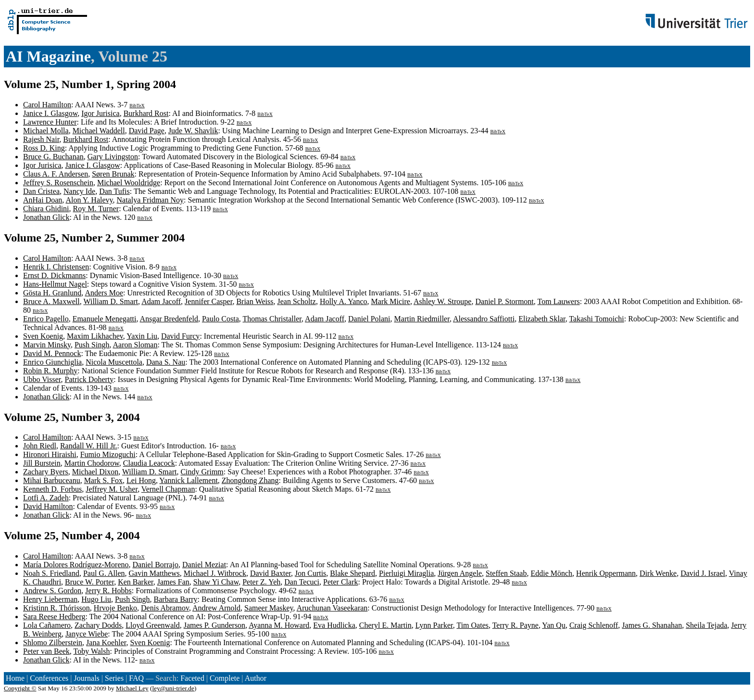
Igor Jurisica (100, 113)
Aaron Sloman (135, 345)
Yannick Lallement (188, 480)
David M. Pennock (52, 353)
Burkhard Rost (146, 113)
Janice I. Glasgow (50, 113)
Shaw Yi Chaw (216, 582)
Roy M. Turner (96, 208)
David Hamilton (48, 506)
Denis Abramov (165, 608)
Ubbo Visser (42, 379)
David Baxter (270, 573)
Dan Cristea (41, 191)
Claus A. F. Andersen (55, 174)
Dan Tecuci (301, 582)
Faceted (192, 678)
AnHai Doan (42, 200)
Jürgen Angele (460, 573)
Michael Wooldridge (128, 182)
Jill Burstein (42, 463)
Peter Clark (340, 582)
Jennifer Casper (208, 301)
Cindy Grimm (201, 472)
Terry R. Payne (515, 625)
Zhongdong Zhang (250, 480)
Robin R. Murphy (50, 371)
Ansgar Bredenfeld (169, 319)
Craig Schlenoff (593, 625)
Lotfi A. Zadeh (46, 498)
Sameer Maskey (268, 608)
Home (15, 678)
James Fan (173, 582)
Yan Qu (554, 625)
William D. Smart (110, 301)
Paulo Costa (220, 319)
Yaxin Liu (141, 336)
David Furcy (180, 336)
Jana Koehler (106, 642)
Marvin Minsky (47, 345)
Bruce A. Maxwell (51, 301)
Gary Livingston (113, 157)
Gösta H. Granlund (52, 293)
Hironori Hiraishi (49, 454)
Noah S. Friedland (51, 573)
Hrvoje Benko (115, 608)
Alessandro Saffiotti (484, 319)
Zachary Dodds (98, 625)
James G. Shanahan (652, 625)
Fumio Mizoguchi (108, 454)
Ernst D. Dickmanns (54, 275)
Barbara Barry (176, 599)
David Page (146, 131)
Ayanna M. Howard (279, 625)
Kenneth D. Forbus (52, 489)
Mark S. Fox (103, 480)
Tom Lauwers (559, 301)
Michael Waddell (99, 131)
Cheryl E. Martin (385, 625)
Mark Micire (390, 301)
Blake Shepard (352, 573)
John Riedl (39, 446)
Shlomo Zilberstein (52, 642)
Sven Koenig (43, 336)
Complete (224, 678)
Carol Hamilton (47, 105)
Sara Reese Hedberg (54, 616)
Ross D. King (44, 148)
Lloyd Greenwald (152, 625)
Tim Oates (472, 625)
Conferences (49, 678)
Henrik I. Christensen (56, 267)
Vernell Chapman (168, 489)
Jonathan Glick (46, 217)
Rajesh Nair (41, 139)
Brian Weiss (254, 301)
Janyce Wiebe (86, 634)
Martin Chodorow (91, 463)
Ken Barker (135, 582)
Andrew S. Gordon (52, 590)
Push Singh (92, 345)
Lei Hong (141, 480)
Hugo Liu (96, 599)
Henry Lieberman (50, 599)
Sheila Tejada (706, 625)
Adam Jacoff (161, 301)
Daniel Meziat (204, 564)
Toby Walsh (92, 651)
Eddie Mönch (551, 573)
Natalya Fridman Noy (150, 200)
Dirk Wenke (658, 573)
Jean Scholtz (296, 301)
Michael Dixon (95, 472)
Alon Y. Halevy (89, 200)
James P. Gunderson (214, 625)
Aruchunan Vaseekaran (332, 608)
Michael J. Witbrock (215, 573)
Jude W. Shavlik (193, 131)
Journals (86, 678)
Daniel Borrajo (156, 564)
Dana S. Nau (165, 362)
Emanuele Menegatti (105, 319)
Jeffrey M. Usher (112, 489)
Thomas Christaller (272, 319)
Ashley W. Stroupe (442, 301)
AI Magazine (48, 56)
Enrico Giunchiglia (52, 362)
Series (114, 678)
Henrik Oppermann (606, 573)
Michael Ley (132, 688)
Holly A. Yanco (343, 301)
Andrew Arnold (216, 608)
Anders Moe (104, 293)
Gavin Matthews (154, 573)
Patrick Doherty (89, 379)
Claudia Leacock (149, 463)
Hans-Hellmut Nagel (55, 284)
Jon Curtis (310, 573)
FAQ (136, 678)
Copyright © (20, 688)
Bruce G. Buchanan (53, 157)
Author (255, 678)
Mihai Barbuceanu (51, 480)
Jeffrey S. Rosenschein (58, 182)
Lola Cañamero (47, 625)
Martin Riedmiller (422, 319)
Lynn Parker (434, 625)
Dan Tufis (114, 191)
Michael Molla (46, 131)
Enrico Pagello (46, 319)
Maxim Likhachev (95, 336)
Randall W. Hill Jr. (88, 446)
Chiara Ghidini (46, 208)
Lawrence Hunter (50, 122)
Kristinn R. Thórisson (56, 608)
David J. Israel (702, 573)
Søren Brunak (113, 174)
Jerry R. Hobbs (108, 590)
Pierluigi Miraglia (406, 573)
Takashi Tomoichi (596, 319)
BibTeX (137, 105)
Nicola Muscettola (114, 362)
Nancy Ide (79, 191)
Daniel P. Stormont (504, 301)
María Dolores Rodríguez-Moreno (76, 564)
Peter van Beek (46, 651)
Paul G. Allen (104, 573)
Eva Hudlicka (334, 625)
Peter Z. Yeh (261, 582)
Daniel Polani (369, 319)
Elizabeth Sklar (542, 319)
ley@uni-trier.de (173, 688)
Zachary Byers (45, 472)
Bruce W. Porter (89, 582)
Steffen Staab (506, 573)
